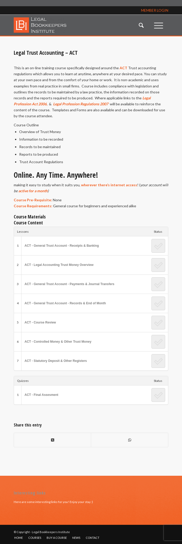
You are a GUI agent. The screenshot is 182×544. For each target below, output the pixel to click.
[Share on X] (52, 440)
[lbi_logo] (75, 25)
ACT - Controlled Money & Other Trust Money (58, 341)
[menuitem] (141, 25)
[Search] (141, 25)
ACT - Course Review (40, 322)
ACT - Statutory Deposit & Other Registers (56, 361)
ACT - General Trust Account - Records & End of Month (65, 303)
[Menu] (158, 25)
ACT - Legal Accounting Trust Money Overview (59, 265)
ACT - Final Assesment (41, 395)
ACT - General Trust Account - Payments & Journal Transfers (69, 284)
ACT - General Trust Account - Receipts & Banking (62, 245)
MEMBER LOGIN (154, 10)
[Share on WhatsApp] (129, 440)
